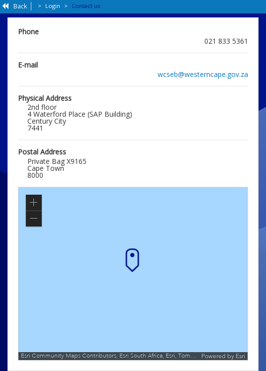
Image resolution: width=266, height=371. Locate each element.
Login (52, 5)
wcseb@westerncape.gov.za (203, 74)
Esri (240, 356)
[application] (133, 273)
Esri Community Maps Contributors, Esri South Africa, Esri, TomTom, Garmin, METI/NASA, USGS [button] (110, 356)
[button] (34, 203)
